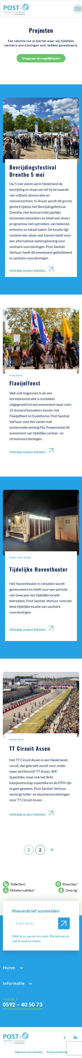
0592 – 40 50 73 (22, 1004)
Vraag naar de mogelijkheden (41, 58)
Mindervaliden (18, 890)
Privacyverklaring (57, 1052)
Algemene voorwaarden (28, 1052)
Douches (66, 884)
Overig (67, 890)
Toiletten (14, 884)
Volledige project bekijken (31, 269)
